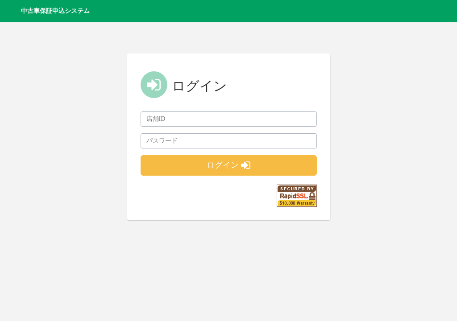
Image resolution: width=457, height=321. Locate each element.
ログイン (228, 164)
